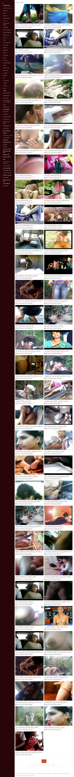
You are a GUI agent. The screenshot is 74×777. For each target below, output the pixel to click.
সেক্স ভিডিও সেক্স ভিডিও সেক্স (6, 162)
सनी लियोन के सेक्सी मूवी (7, 175)
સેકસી (4, 104)
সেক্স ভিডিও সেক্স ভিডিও (6, 122)
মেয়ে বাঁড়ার (5, 60)
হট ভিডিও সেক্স (6, 107)
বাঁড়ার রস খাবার (6, 35)
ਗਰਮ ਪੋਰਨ (5, 146)
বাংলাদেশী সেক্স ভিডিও (7, 172)
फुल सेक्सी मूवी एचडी (6, 183)
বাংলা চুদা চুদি (5, 98)
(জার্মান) (4, 57)
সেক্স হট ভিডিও (6, 128)
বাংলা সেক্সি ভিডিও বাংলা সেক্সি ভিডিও (7, 101)
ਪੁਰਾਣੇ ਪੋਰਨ (5, 144)
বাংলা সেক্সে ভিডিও (7, 165)
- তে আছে (5, 20)
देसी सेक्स (4, 90)
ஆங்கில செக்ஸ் (6, 137)
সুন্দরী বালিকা (5, 27)
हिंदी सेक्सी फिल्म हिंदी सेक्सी (6, 152)
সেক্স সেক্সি (5, 85)
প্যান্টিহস (4, 65)
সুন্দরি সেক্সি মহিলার (7, 30)
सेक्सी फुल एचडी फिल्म (7, 157)
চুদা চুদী (4, 88)
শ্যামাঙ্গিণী (5, 47)
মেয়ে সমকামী (5, 45)
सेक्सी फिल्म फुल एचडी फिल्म (7, 180)
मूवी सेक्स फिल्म (5, 140)
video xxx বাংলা (6, 126)
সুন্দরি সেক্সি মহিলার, (7, 32)
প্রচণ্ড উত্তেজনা (6, 80)
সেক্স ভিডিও (5, 114)
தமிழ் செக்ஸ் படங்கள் (7, 135)
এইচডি (4, 40)
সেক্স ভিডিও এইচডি (7, 116)
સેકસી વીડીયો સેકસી (7, 170)
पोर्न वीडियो (5, 133)
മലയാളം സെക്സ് (7, 149)
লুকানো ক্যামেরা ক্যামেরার (6, 24)
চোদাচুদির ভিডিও (6, 95)
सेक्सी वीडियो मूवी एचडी (7, 142)
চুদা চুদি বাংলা (5, 185)
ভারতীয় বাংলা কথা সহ (7, 8)
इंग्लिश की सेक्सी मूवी (6, 131)
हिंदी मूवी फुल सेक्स (6, 154)
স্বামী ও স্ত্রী (5, 37)
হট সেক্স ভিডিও (6, 177)
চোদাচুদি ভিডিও (6, 119)
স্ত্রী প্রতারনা (5, 15)
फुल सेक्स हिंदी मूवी (6, 109)
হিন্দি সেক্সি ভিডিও (6, 93)
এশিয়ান (4, 13)
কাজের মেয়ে (5, 10)
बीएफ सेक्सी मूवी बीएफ (6, 168)
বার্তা (4, 78)
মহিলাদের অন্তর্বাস (6, 18)
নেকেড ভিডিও (6, 111)
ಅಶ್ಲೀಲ (4, 159)
